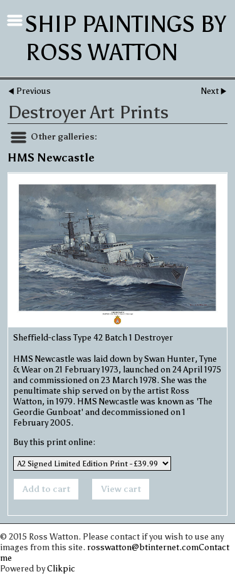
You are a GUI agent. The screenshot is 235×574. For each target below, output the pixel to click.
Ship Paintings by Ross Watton (125, 38)
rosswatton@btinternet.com (143, 547)
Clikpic (61, 568)
